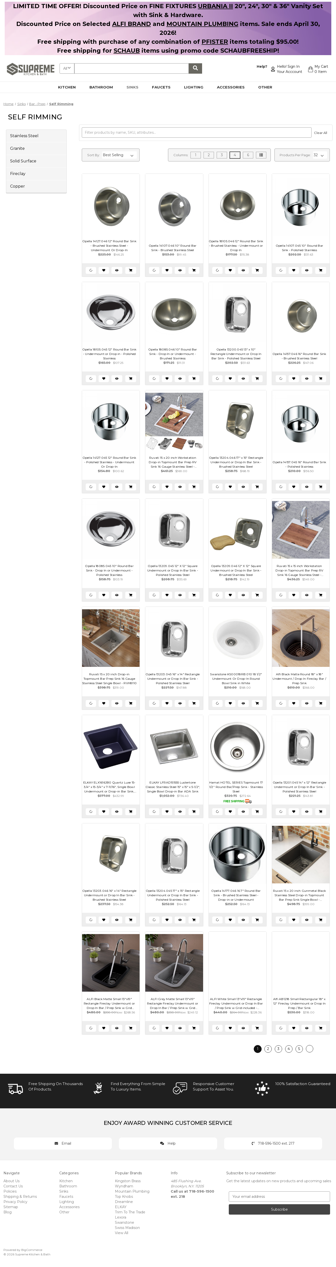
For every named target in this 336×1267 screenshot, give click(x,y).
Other (268, 87)
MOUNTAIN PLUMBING (202, 23)
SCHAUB (127, 50)
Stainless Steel (24, 135)
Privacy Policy (15, 1202)
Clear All (320, 133)
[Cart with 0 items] (318, 69)
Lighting (196, 87)
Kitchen (70, 87)
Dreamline (124, 1202)
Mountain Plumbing (132, 1191)
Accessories (233, 87)
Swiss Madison (127, 1227)
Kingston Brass (128, 1181)
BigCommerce (31, 1250)
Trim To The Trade (130, 1212)
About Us (11, 1181)
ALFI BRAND (131, 23)
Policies (10, 1191)
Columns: (180, 155)
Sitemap (10, 1207)
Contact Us (13, 1186)
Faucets (164, 87)
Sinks (135, 87)
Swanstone (124, 1222)
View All (121, 1233)
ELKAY (120, 1207)
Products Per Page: (295, 155)
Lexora (120, 1217)
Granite (17, 148)
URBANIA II (215, 6)
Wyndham (124, 1186)
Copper (17, 186)
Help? (262, 66)
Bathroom (104, 87)
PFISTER (215, 41)
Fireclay (17, 173)
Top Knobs (124, 1196)
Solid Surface (23, 161)
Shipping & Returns (20, 1196)
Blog (7, 1212)
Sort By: (93, 155)
